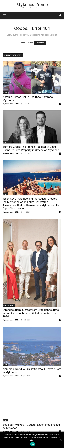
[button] (60, 15)
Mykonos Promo (8, 305)
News (5, 92)
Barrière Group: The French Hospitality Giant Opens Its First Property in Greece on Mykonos (31, 148)
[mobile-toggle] (4, 15)
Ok (32, 444)
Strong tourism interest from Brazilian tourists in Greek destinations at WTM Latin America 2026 (31, 313)
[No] (60, 439)
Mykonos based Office (11, 104)
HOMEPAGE (40, 43)
